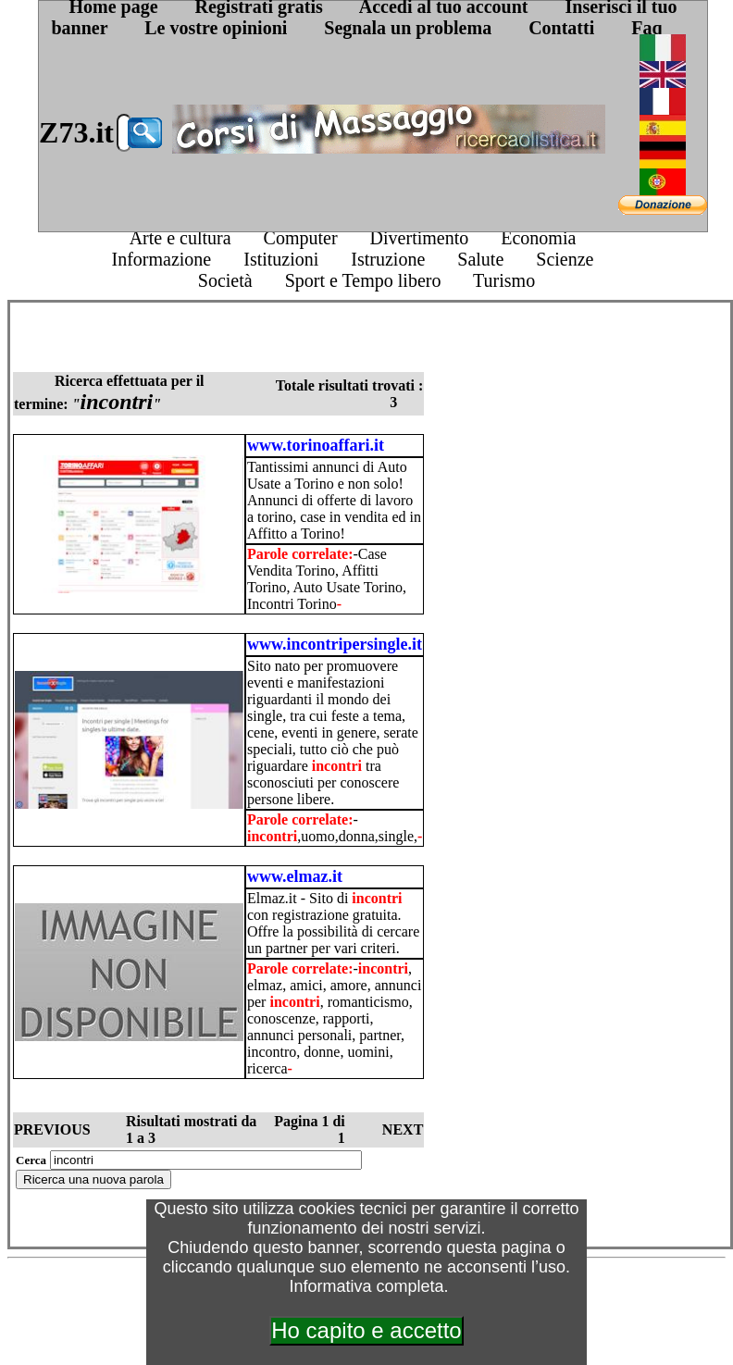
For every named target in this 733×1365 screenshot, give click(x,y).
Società (225, 280)
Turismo (504, 280)
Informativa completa (366, 1286)
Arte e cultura (180, 238)
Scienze (564, 259)
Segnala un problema (407, 28)
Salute (480, 259)
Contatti (561, 28)
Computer (301, 238)
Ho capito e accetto (366, 1330)
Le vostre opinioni (215, 28)
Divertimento (419, 238)
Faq (646, 28)
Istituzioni (280, 259)
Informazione (161, 259)
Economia (538, 238)
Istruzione (388, 259)
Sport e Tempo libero (363, 280)
